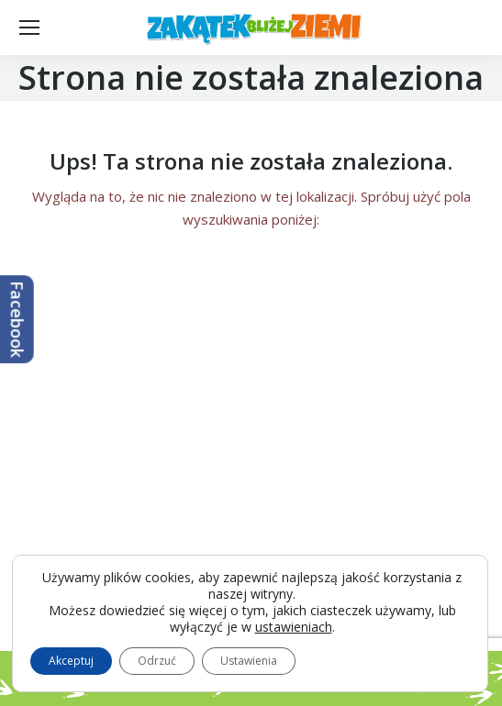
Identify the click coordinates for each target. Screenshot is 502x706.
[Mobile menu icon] (29, 28)
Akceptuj (71, 660)
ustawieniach (293, 627)
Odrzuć (157, 660)
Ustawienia (248, 660)
